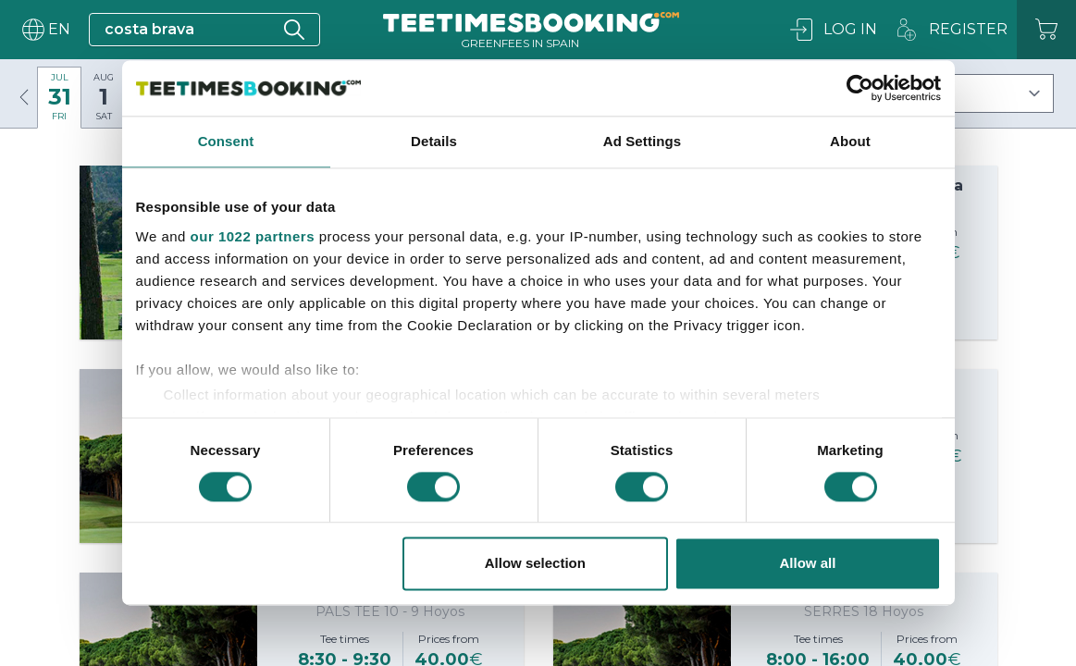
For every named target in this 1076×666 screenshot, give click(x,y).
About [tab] (850, 141)
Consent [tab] (226, 141)
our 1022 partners (253, 236)
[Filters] (970, 93)
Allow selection (535, 564)
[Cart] (1046, 29)
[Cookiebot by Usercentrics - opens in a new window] (860, 88)
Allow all (808, 564)
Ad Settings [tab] (642, 141)
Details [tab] (434, 141)
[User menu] (44, 29)
